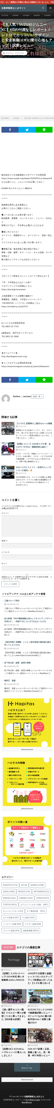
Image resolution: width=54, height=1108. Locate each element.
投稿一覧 (36, 396)
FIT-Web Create (33, 1100)
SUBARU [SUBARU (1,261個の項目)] (26, 898)
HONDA (26, 15)
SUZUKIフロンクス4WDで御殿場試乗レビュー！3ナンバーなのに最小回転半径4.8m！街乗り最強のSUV (40, 1016)
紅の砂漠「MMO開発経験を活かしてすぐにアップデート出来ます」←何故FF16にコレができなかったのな (28, 619)
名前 (4, 541)
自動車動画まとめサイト (34, 1096)
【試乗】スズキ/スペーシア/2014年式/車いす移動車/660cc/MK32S (13, 976)
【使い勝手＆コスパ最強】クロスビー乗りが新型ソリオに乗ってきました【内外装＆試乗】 (13, 1014)
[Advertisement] (27, 86)
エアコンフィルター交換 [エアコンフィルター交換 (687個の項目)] (34, 904)
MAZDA (37, 15)
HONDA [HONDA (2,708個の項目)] (37, 885)
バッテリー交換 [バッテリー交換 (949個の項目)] (12, 924)
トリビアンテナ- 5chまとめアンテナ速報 (24, 594)
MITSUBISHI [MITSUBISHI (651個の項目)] (41, 891)
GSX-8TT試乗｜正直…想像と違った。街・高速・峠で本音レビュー (39, 1052)
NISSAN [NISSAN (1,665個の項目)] (9, 898)
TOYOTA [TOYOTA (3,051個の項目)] (10, 904)
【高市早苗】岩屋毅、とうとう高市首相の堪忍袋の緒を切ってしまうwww (27, 643)
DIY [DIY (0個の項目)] (24, 885)
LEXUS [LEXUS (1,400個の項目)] (9, 891)
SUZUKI (21, 53)
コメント (5, 513)
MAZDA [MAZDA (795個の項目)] (24, 891)
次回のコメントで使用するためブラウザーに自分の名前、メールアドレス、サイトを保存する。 (26, 578)
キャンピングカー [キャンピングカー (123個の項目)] (13, 911)
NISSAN (15, 15)
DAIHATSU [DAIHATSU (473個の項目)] (10, 885)
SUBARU (47, 15)
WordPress (27, 1102)
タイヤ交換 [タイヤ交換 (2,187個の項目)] (11, 917)
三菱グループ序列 (11, 600)
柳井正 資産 (10, 680)
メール (5, 552)
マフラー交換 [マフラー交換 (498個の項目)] (33, 924)
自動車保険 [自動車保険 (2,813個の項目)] (30, 930)
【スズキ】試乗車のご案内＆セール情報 (34, 423)
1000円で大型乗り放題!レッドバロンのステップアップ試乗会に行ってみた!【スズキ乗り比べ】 (40, 978)
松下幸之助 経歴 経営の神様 (17, 663)
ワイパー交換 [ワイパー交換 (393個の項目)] (11, 930)
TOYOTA (4, 15)
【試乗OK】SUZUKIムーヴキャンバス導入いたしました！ (13, 1052)
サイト (4, 563)
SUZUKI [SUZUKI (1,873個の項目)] (42, 898)
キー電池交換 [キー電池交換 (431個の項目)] (36, 911)
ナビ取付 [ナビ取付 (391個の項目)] (28, 917)
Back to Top (27, 1068)
